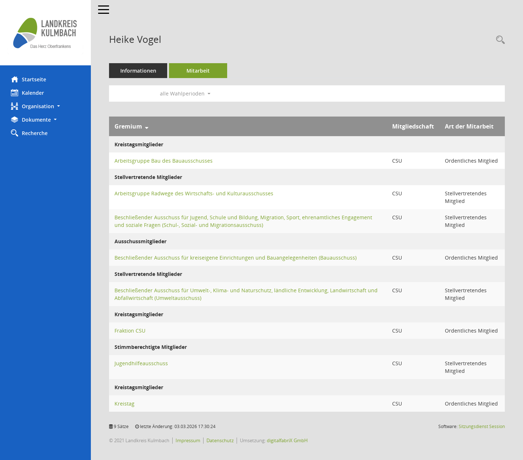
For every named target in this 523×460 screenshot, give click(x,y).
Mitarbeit (198, 70)
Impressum (188, 440)
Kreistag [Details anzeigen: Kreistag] (124, 403)
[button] (45, 106)
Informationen (138, 70)
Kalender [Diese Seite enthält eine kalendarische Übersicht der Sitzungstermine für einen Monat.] (27, 92)
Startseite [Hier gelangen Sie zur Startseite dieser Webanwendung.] (28, 79)
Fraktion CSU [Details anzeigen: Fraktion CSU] (129, 330)
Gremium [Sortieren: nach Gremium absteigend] (128, 126)
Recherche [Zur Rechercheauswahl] (29, 133)
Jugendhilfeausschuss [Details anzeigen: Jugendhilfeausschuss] (141, 363)
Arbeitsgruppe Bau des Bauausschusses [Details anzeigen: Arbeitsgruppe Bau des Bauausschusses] (163, 160)
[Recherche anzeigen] (498, 40)
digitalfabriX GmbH (287, 440)
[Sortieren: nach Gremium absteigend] (146, 126)
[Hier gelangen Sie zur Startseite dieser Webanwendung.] (45, 32)
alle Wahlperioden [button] (185, 93)
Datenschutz (220, 440)
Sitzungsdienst (482, 426)
